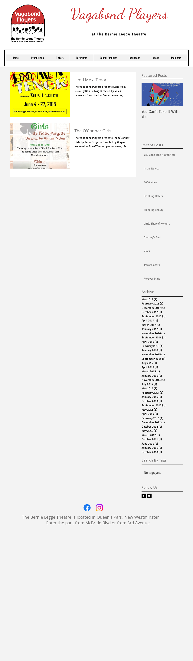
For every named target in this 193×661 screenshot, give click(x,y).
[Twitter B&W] (149, 496)
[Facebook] (87, 507)
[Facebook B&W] (144, 496)
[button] (60, 57)
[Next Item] (177, 94)
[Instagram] (99, 507)
